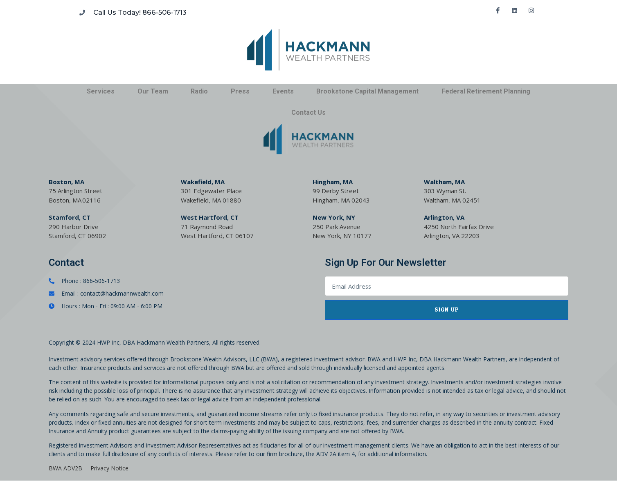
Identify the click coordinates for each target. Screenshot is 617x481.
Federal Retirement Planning (485, 91)
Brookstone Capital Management (367, 91)
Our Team (152, 91)
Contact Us (308, 112)
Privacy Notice (109, 468)
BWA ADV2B (65, 468)
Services (101, 91)
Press (240, 91)
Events (283, 91)
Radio (199, 91)
